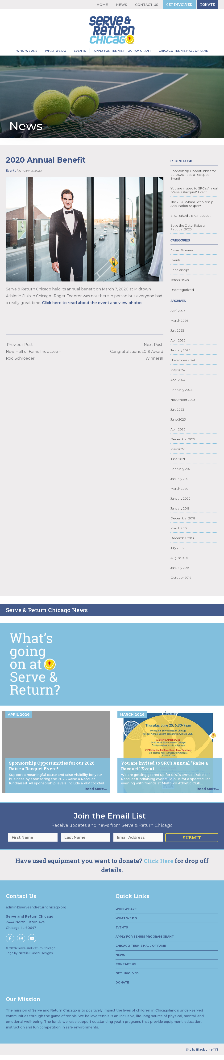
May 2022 (177, 464)
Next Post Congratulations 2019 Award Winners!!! (136, 359)
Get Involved (179, 4)
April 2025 (177, 355)
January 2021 (179, 494)
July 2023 (177, 424)
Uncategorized (182, 305)
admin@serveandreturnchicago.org (36, 927)
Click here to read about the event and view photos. (92, 310)
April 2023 (177, 444)
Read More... (96, 809)
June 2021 (177, 474)
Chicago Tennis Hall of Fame (183, 50)
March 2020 (179, 504)
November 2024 (182, 375)
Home (102, 5)
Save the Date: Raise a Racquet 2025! (187, 242)
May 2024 (177, 385)
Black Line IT (207, 1049)
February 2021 (180, 484)
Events (80, 50)
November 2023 (182, 415)
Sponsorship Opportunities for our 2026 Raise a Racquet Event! (193, 189)
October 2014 (180, 592)
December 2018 (182, 533)
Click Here (158, 881)
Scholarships (179, 285)
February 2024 (181, 405)
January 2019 (180, 523)
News (121, 5)
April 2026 (177, 326)
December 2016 (182, 553)
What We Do (55, 50)
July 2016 (176, 563)
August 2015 (179, 573)
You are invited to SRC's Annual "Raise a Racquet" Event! (194, 205)
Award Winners (181, 265)
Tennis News (179, 295)
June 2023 (178, 434)
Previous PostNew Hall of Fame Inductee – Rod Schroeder (33, 359)
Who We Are (26, 50)
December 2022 (182, 454)
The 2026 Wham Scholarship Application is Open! (191, 219)
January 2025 (180, 365)
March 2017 (178, 543)
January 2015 (179, 583)
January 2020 (180, 513)
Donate (207, 4)
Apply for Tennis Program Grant (122, 50)
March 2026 (179, 335)
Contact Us (146, 5)
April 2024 (177, 395)
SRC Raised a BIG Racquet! (190, 231)
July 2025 (177, 345)
